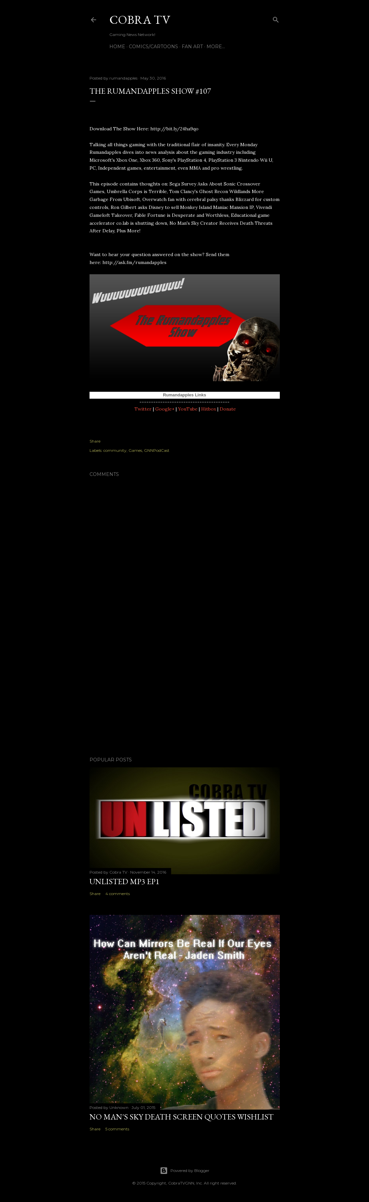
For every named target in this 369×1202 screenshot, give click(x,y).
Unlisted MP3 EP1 (125, 881)
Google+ (164, 409)
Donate (228, 409)
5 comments (117, 1128)
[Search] (276, 18)
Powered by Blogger (184, 1171)
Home (117, 47)
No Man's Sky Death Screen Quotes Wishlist (182, 1117)
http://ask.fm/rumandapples (134, 262)
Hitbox (208, 409)
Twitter (143, 409)
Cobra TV (139, 19)
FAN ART (192, 47)
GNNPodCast (156, 450)
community (115, 450)
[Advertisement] (185, 694)
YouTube (188, 409)
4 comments (117, 893)
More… (215, 47)
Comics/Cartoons (153, 47)
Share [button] (95, 441)
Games (135, 450)
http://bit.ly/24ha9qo (174, 129)
